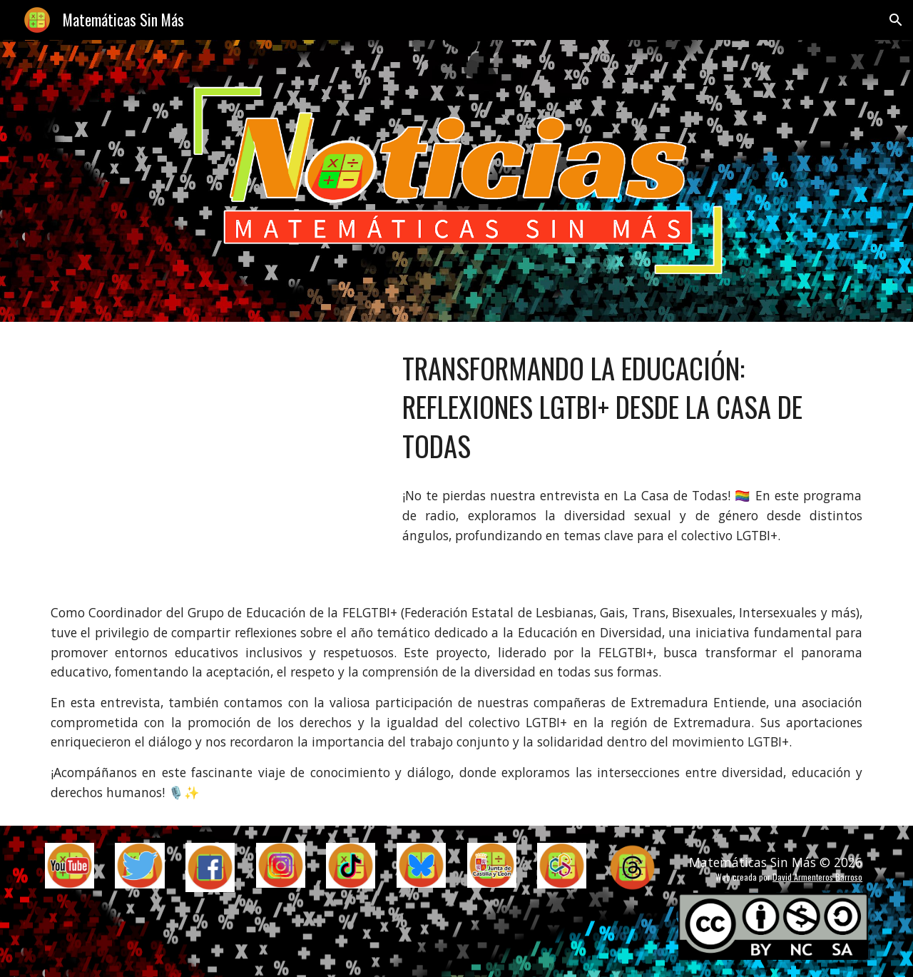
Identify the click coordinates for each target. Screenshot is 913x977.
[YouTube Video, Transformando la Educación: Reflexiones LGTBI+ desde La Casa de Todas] (210, 451)
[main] (632, 408)
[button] (896, 20)
